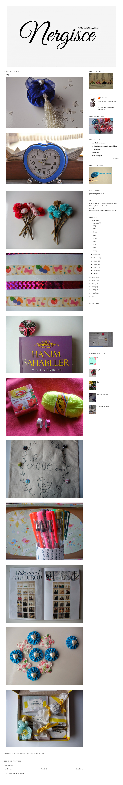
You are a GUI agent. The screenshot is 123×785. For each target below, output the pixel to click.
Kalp (94, 226)
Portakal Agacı (97, 155)
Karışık (97, 370)
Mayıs (96, 261)
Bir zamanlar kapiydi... (102, 406)
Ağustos (96, 223)
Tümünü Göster (115, 158)
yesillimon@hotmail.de (96, 194)
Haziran (96, 258)
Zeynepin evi (96, 149)
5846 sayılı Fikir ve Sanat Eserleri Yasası (102, 206)
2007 (93, 296)
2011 (93, 284)
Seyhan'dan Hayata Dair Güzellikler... (104, 146)
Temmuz (96, 255)
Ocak (95, 273)
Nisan (96, 264)
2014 (93, 220)
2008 (93, 293)
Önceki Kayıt (80, 769)
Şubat (96, 270)
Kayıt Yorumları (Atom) (16, 773)
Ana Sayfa (44, 769)
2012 (93, 280)
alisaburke (95, 152)
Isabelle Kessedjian (98, 143)
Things (95, 232)
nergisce (103, 97)
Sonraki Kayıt (8, 769)
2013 (93, 277)
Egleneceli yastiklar (101, 394)
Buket (97, 382)
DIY (94, 229)
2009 (93, 290)
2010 (93, 287)
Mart (95, 267)
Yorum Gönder (8, 765)
